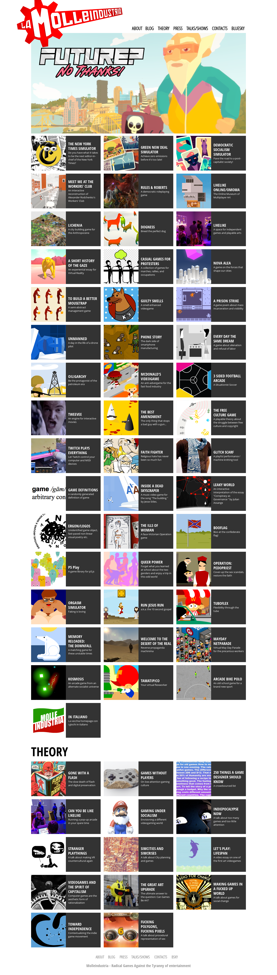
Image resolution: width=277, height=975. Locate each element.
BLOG (149, 28)
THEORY (163, 28)
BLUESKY (237, 28)
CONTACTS (219, 28)
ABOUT (137, 28)
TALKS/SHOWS (197, 28)
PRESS (177, 28)
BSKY (175, 957)
